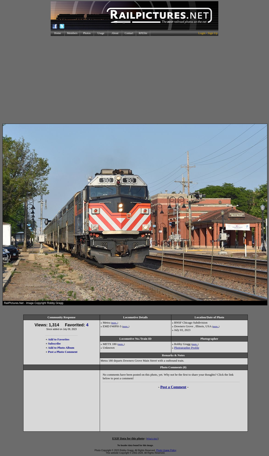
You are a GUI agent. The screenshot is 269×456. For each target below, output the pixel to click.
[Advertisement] (134, 80)
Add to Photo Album (61, 347)
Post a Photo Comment (62, 352)
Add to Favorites (58, 339)
